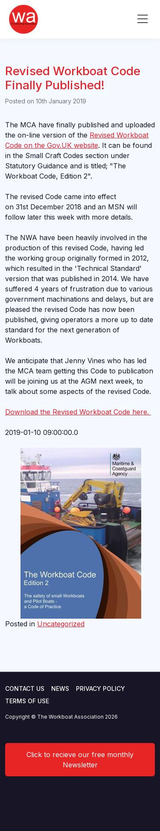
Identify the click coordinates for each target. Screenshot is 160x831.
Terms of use (27, 701)
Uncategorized (60, 624)
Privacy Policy (100, 688)
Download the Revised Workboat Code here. (78, 412)
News (60, 688)
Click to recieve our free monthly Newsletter (80, 759)
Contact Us (24, 688)
